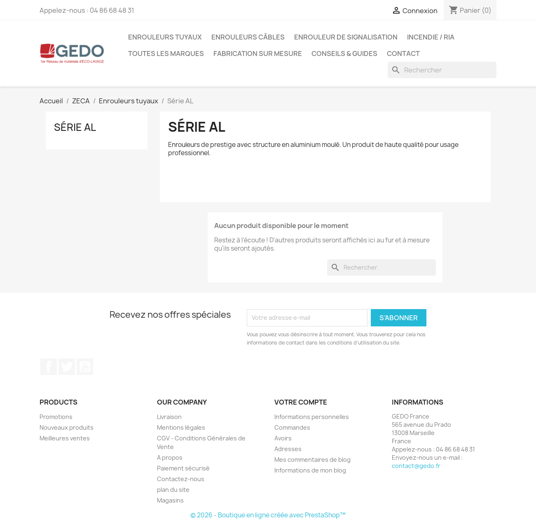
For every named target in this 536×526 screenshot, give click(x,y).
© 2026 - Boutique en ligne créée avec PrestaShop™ (268, 515)
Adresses (288, 449)
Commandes (292, 427)
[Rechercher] (442, 70)
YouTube (85, 366)
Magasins (170, 500)
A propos (170, 457)
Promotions (56, 417)
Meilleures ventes (65, 438)
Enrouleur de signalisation (346, 37)
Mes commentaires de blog (312, 459)
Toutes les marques (166, 53)
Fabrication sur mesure (257, 53)
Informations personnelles (311, 417)
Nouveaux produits (67, 427)
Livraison (169, 417)
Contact (403, 53)
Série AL (75, 127)
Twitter (67, 366)
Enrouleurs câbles (248, 37)
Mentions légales (181, 427)
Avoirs (283, 438)
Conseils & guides (344, 53)
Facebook (48, 366)
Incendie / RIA (430, 37)
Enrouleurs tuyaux (165, 37)
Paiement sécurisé (183, 468)
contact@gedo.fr (416, 466)
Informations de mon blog (310, 470)
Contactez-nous (180, 479)
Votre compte (300, 402)
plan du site (173, 489)
